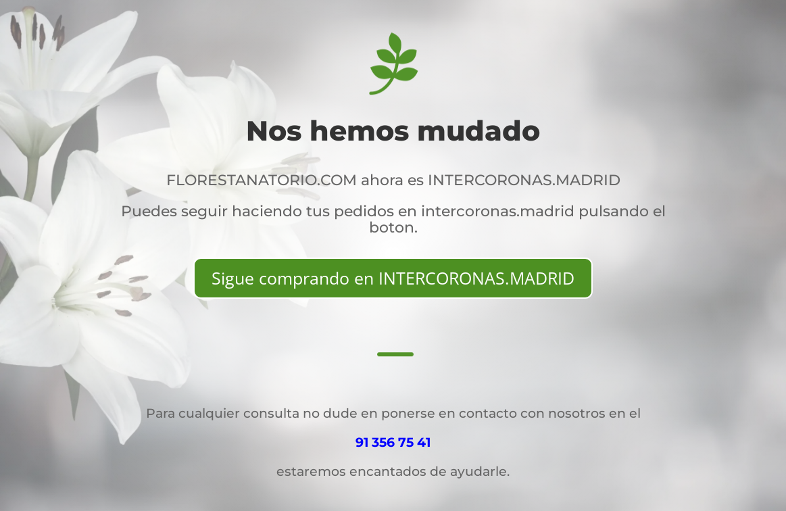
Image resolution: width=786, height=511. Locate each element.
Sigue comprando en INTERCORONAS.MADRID (393, 277)
